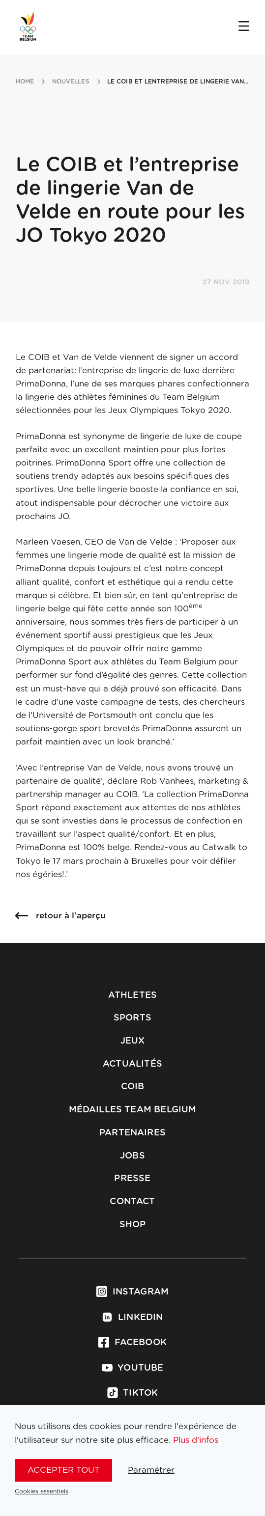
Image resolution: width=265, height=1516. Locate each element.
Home (25, 81)
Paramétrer (151, 1470)
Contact (132, 1201)
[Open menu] (243, 27)
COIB (133, 1086)
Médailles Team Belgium (133, 1109)
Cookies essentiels (41, 1491)
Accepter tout (64, 1470)
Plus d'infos (195, 1440)
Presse (132, 1178)
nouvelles (70, 81)
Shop (132, 1224)
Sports (132, 1018)
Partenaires (132, 1133)
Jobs (132, 1156)
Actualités (132, 1064)
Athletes (132, 995)
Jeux (132, 1041)
